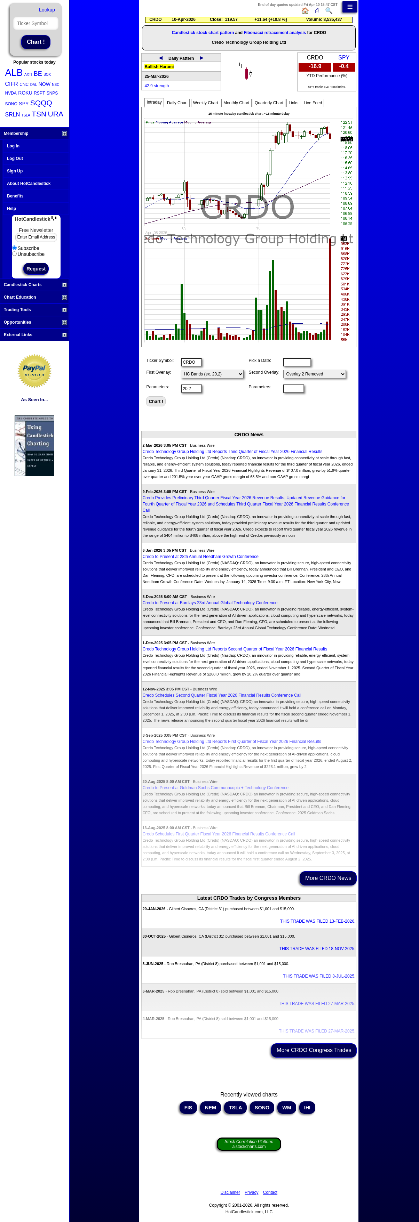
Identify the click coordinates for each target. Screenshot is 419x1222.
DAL (33, 85)
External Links (35, 334)
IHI (307, 1107)
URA (55, 114)
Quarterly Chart (269, 102)
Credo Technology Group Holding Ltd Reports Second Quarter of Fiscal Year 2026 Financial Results (234, 649)
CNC (24, 84)
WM (287, 1107)
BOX (47, 74)
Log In (13, 146)
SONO (11, 104)
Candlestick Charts (35, 284)
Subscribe (25, 248)
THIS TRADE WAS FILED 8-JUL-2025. (319, 976)
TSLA (26, 115)
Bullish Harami (159, 66)
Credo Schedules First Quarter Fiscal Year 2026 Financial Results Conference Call (218, 834)
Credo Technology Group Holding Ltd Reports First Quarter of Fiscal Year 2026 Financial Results (231, 741)
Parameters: (157, 387)
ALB (14, 72)
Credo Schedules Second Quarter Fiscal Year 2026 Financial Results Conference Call (221, 695)
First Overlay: (158, 372)
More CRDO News (328, 878)
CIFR (11, 84)
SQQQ (41, 103)
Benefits (15, 196)
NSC (55, 85)
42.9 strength (156, 85)
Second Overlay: (263, 372)
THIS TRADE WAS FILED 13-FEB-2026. (318, 921)
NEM (211, 1107)
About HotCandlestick (28, 183)
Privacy (251, 1192)
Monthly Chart (236, 102)
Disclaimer (230, 1192)
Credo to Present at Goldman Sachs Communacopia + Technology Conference (215, 787)
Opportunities (35, 322)
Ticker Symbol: (160, 360)
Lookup (47, 10)
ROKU (25, 93)
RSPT (39, 93)
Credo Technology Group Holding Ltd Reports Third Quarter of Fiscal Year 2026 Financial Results (232, 451)
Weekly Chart (205, 102)
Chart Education (35, 297)
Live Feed (313, 102)
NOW (44, 84)
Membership (35, 133)
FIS (188, 1107)
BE (38, 73)
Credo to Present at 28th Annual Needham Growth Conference (200, 556)
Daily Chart (177, 102)
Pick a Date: (259, 360)
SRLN (12, 115)
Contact (270, 1192)
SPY (24, 103)
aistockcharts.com (248, 1144)
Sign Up (15, 171)
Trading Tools (35, 309)
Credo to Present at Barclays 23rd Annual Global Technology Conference (209, 602)
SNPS (52, 93)
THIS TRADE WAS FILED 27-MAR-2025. (317, 1003)
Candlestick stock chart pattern (203, 32)
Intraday (154, 102)
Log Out (15, 158)
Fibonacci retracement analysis (275, 32)
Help (11, 208)
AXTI (28, 74)
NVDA (11, 93)
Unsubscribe (28, 254)
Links (293, 102)
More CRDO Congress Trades (314, 1050)
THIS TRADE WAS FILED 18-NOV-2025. (317, 948)
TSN (39, 114)
